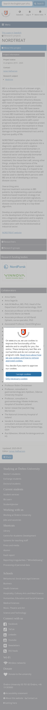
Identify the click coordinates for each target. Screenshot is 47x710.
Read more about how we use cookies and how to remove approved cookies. (23, 358)
